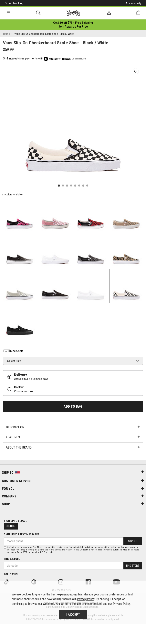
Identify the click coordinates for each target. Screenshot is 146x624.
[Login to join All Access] (73, 23)
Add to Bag (73, 406)
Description (73, 427)
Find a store (12, 558)
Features (73, 437)
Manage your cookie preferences (103, 594)
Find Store (132, 565)
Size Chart (13, 350)
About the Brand (73, 447)
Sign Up (11, 526)
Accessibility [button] (133, 3)
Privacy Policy (72, 549)
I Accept (73, 615)
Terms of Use (54, 549)
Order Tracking (14, 3)
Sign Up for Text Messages (21, 534)
